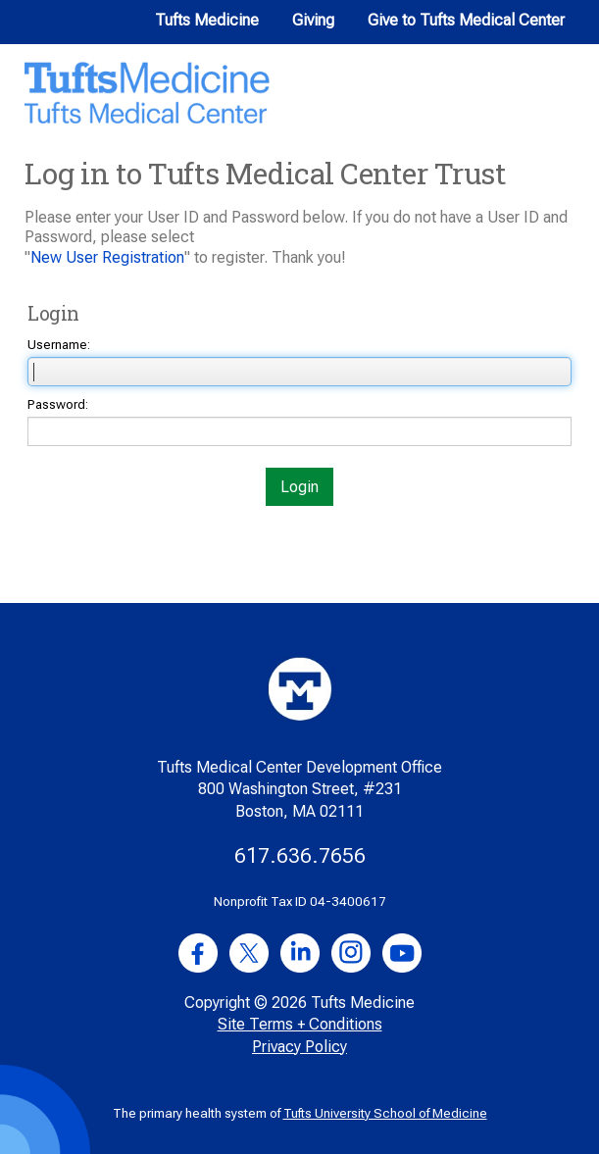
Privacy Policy (299, 1046)
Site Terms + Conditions (300, 1024)
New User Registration (107, 257)
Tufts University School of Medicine (385, 1113)
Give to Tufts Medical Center (466, 20)
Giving (313, 20)
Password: (57, 404)
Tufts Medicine (207, 20)
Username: (58, 344)
